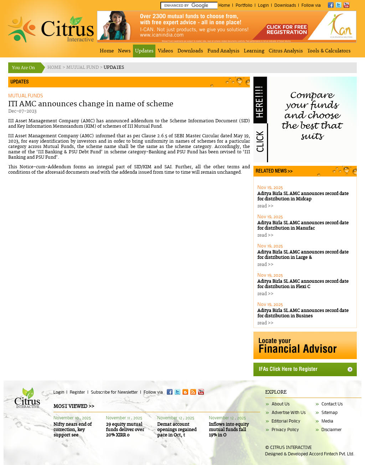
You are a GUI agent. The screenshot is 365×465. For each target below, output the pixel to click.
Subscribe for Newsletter (114, 392)
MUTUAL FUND (83, 67)
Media (327, 421)
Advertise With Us (288, 412)
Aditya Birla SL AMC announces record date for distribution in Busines (303, 313)
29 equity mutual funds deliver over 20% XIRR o (125, 430)
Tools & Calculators (329, 51)
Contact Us (332, 404)
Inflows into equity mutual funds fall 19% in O (229, 430)
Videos (165, 51)
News (124, 51)
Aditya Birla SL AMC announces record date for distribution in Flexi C (303, 284)
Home (224, 5)
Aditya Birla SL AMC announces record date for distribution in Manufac (303, 225)
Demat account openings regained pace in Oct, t (176, 430)
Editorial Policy (286, 421)
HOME (54, 67)
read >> (265, 206)
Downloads (285, 5)
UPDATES (114, 67)
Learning (254, 51)
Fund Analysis (223, 51)
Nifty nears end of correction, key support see (72, 430)
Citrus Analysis (286, 51)
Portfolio (244, 5)
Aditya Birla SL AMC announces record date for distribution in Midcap (303, 196)
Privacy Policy (285, 429)
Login (263, 5)
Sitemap (330, 412)
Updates (144, 51)
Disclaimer (332, 429)
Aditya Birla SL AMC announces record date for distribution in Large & (303, 255)
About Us (280, 404)
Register (77, 392)
